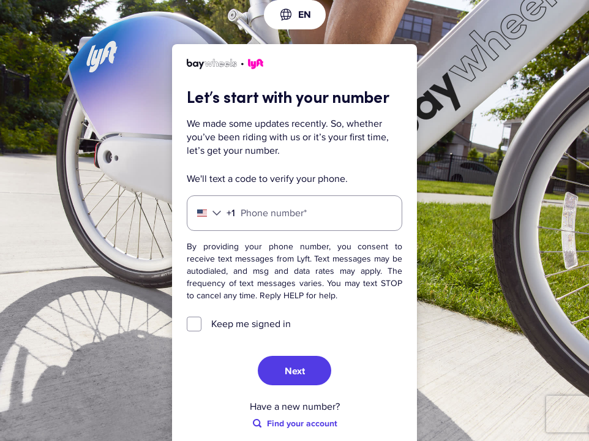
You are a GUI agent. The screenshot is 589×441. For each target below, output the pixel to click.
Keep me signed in (251, 324)
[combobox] (295, 14)
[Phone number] (294, 213)
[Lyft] (225, 66)
